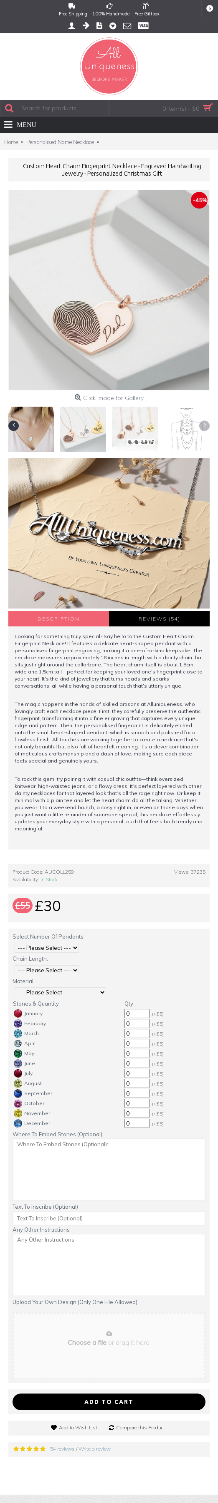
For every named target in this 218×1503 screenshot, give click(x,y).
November (32, 1113)
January (28, 1013)
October (29, 1103)
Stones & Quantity (36, 1003)
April (24, 1043)
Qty (128, 1003)
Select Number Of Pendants (48, 936)
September (33, 1093)
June (24, 1063)
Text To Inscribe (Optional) (45, 1206)
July (23, 1073)
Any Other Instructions (41, 1229)
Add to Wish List (78, 1427)
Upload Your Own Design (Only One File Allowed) (75, 1302)
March (26, 1033)
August (28, 1083)
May (24, 1053)
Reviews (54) (159, 619)
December (32, 1123)
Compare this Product (140, 1427)
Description (59, 619)
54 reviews (62, 1449)
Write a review (95, 1449)
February (30, 1023)
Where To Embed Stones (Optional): (58, 1134)
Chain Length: (30, 958)
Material (23, 981)
